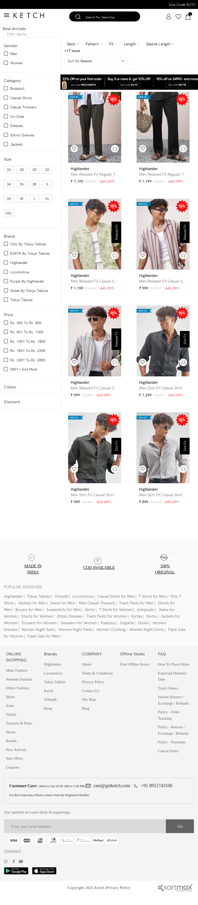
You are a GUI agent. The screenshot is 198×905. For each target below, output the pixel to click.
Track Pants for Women (106, 625)
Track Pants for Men (136, 612)
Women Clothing (110, 639)
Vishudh (61, 605)
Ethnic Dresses (69, 625)
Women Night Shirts (146, 639)
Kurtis (151, 625)
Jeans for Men (62, 612)
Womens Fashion (19, 689)
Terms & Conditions (97, 683)
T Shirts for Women (115, 619)
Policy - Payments (172, 755)
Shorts (11, 744)
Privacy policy (93, 692)
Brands (11, 753)
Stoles (143, 632)
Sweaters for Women (78, 632)
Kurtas (136, 625)
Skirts (90, 619)
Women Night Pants (75, 639)
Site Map (89, 710)
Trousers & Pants (19, 735)
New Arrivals (16, 762)
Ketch (48, 701)
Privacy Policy (118, 901)
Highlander (13, 605)
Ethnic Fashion (17, 698)
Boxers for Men (28, 619)
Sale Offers (14, 771)
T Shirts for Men (152, 605)
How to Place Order (173, 674)
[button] (115, 148)
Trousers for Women (38, 632)
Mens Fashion (17, 680)
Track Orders (168, 699)
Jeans (10, 717)
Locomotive (82, 605)
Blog (85, 720)
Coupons (12, 780)
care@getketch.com (111, 798)
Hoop (48, 720)
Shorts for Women (37, 625)
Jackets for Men (32, 612)
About (87, 674)
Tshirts (11, 726)
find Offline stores (135, 674)
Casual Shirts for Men (115, 605)
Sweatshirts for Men (63, 619)
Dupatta (127, 632)
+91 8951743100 (156, 798)
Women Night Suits (37, 639)
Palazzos (108, 632)
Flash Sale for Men (43, 645)
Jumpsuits (145, 619)
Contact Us (90, 701)
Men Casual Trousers (97, 612)
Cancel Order (168, 764)
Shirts (10, 708)
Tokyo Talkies (39, 605)
